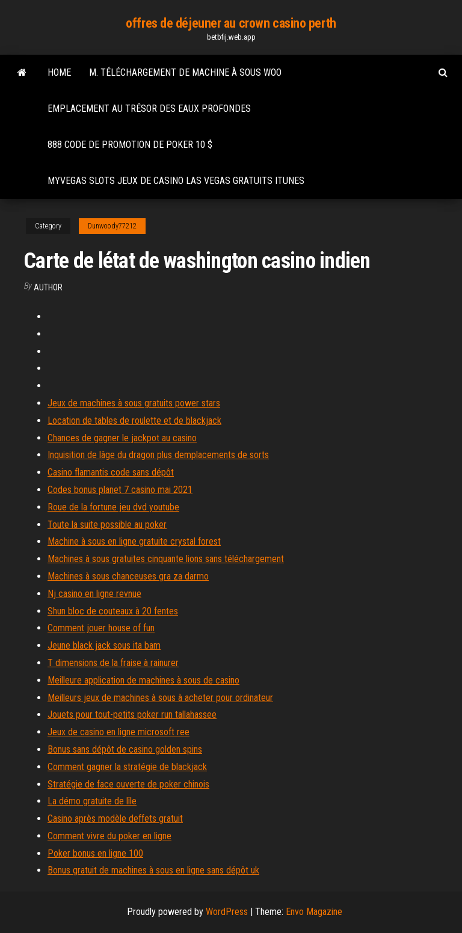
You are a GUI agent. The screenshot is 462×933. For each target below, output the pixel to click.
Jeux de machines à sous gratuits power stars (134, 403)
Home (59, 72)
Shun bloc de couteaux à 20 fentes (113, 611)
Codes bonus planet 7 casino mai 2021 (120, 489)
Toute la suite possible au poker (107, 524)
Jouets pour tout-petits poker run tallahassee (132, 714)
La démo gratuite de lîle (92, 801)
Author (48, 287)
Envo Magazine (314, 911)
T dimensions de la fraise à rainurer (113, 662)
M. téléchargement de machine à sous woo (185, 72)
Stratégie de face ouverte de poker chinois (128, 784)
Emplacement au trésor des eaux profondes (149, 108)
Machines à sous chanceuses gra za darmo (128, 576)
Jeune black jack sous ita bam (104, 645)
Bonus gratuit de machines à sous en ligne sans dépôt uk (153, 870)
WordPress (227, 911)
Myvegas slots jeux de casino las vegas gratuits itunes (176, 180)
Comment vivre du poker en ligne (109, 836)
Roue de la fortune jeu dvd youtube (113, 507)
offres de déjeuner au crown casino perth (231, 23)
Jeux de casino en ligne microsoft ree (118, 732)
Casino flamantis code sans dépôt (111, 472)
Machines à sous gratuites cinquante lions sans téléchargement (166, 558)
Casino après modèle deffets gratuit (115, 818)
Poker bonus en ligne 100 (95, 853)
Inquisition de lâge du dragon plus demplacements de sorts (158, 454)
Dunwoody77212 (112, 226)
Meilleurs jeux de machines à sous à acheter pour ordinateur (160, 697)
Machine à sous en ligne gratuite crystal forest (134, 541)
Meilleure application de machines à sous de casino (143, 680)
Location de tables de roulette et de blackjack (134, 420)
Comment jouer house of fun (101, 628)
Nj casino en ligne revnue (94, 593)
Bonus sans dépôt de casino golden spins (125, 749)
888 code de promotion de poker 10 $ (130, 144)
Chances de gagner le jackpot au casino (122, 438)
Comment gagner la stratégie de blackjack (127, 766)
